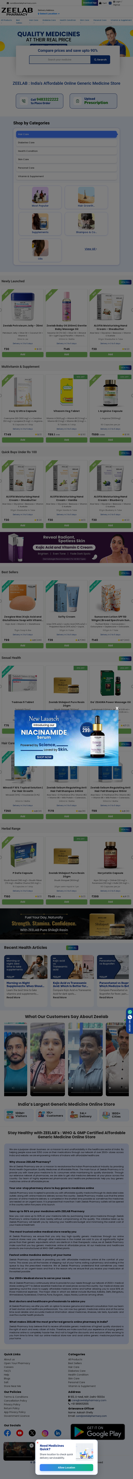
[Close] (117, 708)
